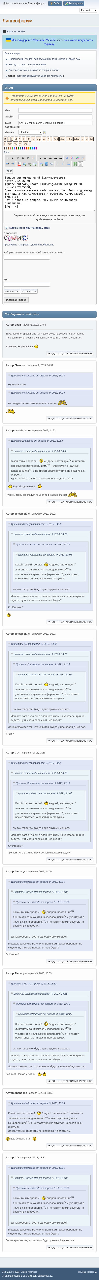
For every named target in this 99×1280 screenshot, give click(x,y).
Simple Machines (29, 1272)
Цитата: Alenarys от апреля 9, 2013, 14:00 (36, 524)
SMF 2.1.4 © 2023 (10, 1272)
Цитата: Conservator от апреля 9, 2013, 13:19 (43, 544)
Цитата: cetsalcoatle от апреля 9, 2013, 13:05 (40, 451)
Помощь (82, 1272)
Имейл (9, 116)
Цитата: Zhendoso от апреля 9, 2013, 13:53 (37, 441)
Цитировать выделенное (74, 353)
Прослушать (10, 244)
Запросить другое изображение (36, 244)
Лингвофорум (17, 20)
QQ (51, 353)
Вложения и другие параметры (29, 227)
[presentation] (34, 269)
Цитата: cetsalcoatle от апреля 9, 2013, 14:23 (38, 375)
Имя (7, 110)
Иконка (9, 132)
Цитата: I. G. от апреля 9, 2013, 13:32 (33, 644)
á (4, 151)
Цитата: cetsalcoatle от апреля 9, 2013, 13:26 (40, 534)
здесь (59, 40)
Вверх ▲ (92, 1272)
